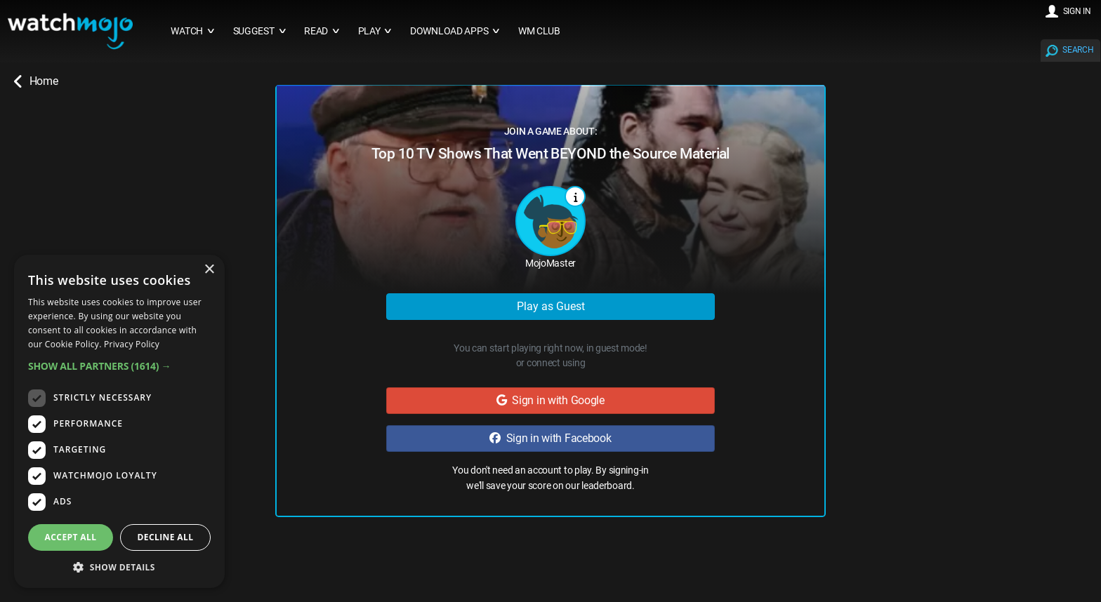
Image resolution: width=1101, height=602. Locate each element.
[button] (119, 366)
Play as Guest (551, 306)
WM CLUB (539, 31)
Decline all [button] (166, 537)
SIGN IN (1077, 11)
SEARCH (1077, 50)
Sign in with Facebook (550, 438)
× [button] (209, 270)
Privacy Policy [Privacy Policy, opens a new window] (131, 344)
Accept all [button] (71, 537)
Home (35, 81)
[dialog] (119, 421)
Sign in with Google (550, 400)
